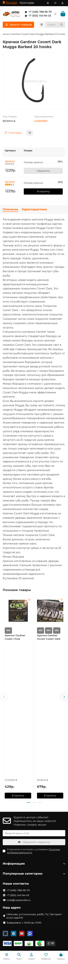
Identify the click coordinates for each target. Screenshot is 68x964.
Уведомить (43, 170)
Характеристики (34, 209)
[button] (4, 697)
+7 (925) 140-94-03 (37, 15)
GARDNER (40, 121)
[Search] (55, 25)
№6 (57, 630)
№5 (40, 630)
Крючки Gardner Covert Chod (15, 637)
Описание (10, 209)
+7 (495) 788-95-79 (37, 12)
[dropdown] (48, 3)
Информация (34, 863)
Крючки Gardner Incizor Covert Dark (48, 637)
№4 (48, 630)
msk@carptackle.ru (19, 900)
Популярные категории (34, 873)
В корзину (43, 191)
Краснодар (27, 2)
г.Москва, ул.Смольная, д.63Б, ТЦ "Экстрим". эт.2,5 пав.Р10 (34, 916)
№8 (8, 630)
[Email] (34, 833)
